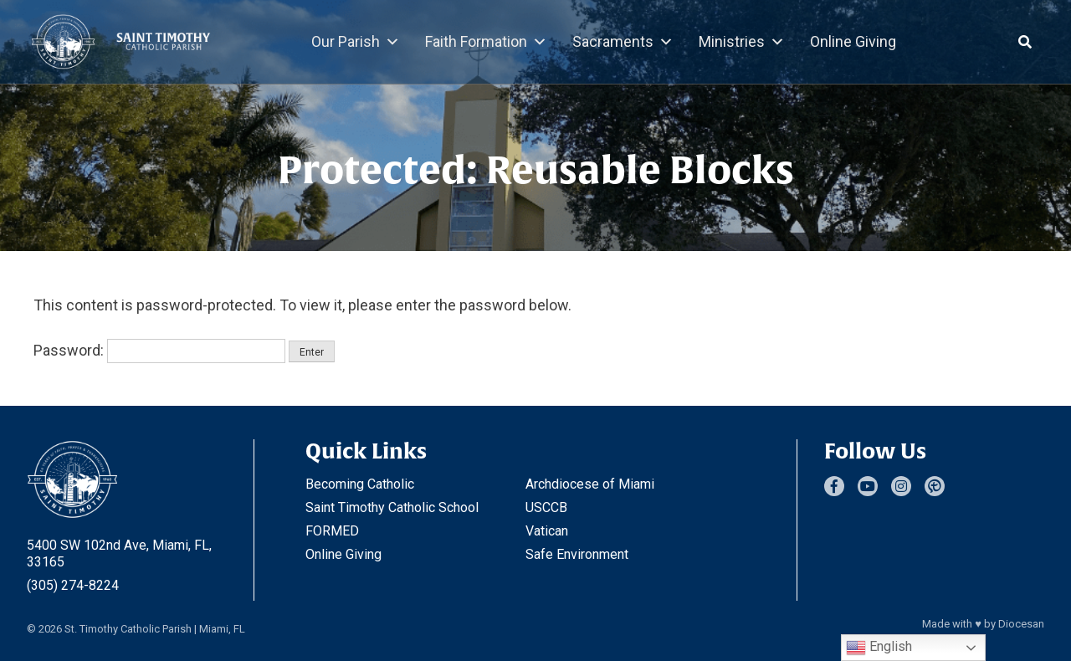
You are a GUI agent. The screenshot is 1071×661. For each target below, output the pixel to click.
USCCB (546, 507)
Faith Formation (486, 42)
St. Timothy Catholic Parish (128, 629)
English (879, 648)
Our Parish (355, 42)
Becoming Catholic (359, 484)
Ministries (742, 42)
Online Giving (853, 41)
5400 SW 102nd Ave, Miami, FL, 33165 (119, 553)
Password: (159, 350)
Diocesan (1021, 623)
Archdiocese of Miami (589, 484)
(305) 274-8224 (73, 585)
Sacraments (623, 42)
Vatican (546, 531)
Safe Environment (576, 554)
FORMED (332, 531)
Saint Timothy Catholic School (392, 507)
